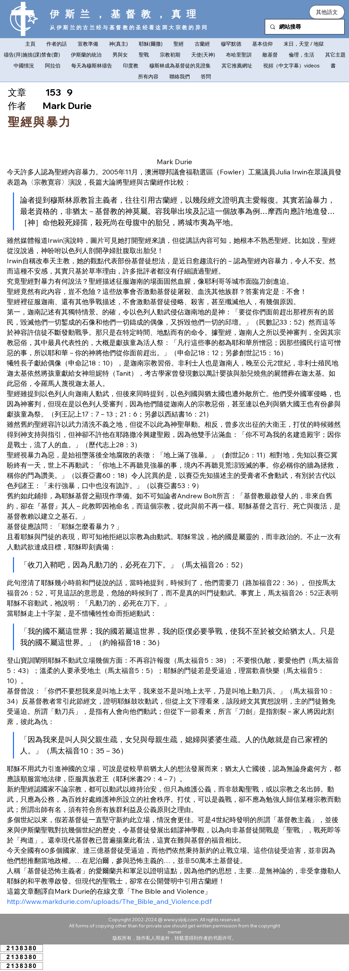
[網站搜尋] (304, 26)
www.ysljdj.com (181, 920)
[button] (326, 12)
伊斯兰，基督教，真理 (125, 14)
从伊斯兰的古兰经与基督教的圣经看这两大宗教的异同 (129, 27)
